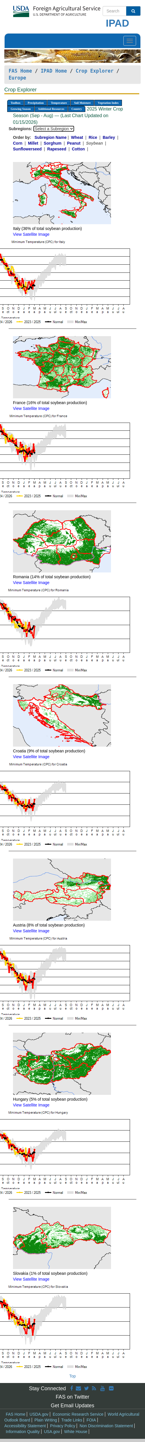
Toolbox (15, 102)
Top (72, 1376)
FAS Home (20, 71)
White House (75, 1431)
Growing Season (21, 109)
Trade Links (71, 1420)
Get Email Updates (72, 1405)
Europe (17, 78)
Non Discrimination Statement (106, 1425)
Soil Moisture (82, 102)
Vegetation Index (108, 102)
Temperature (59, 102)
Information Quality (23, 1431)
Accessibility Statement (25, 1425)
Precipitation (36, 102)
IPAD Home (54, 71)
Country (76, 109)
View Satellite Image (31, 234)
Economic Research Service (78, 1414)
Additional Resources (51, 109)
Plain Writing (45, 1420)
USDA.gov (39, 1414)
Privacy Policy (62, 1425)
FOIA (91, 1420)
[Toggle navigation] (129, 41)
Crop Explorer (94, 71)
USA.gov (52, 1431)
